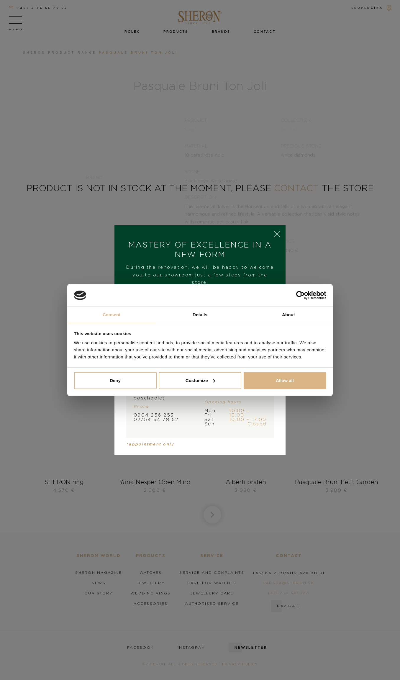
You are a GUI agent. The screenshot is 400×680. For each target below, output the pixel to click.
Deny (115, 380)
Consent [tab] (112, 314)
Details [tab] (200, 314)
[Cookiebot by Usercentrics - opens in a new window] (300, 295)
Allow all (285, 380)
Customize (200, 380)
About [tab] (288, 314)
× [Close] (276, 234)
